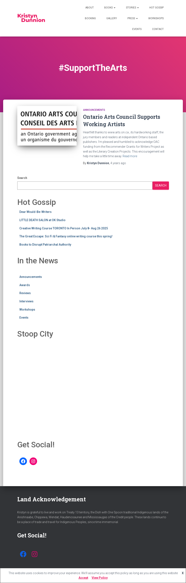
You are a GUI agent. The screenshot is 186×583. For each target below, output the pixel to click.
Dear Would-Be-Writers (35, 212)
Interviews (26, 301)
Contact (158, 29)
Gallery (111, 18)
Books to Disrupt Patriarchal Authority (45, 244)
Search (22, 178)
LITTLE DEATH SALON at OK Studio (42, 220)
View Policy (100, 577)
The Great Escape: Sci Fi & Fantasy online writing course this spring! (65, 236)
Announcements (94, 109)
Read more (130, 156)
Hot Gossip (156, 7)
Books (109, 7)
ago (118, 163)
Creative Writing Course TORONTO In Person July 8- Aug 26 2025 (63, 228)
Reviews (25, 293)
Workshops (156, 18)
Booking (90, 18)
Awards (24, 285)
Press (132, 18)
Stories (132, 7)
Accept (83, 577)
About (89, 7)
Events (137, 29)
